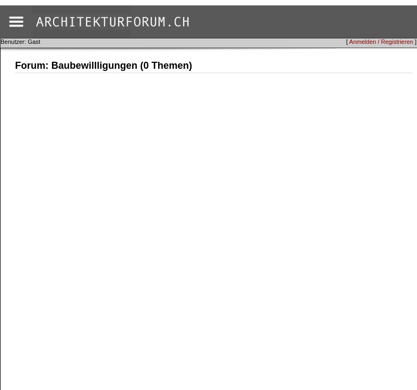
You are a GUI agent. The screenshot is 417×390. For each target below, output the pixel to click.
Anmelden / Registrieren (381, 41)
